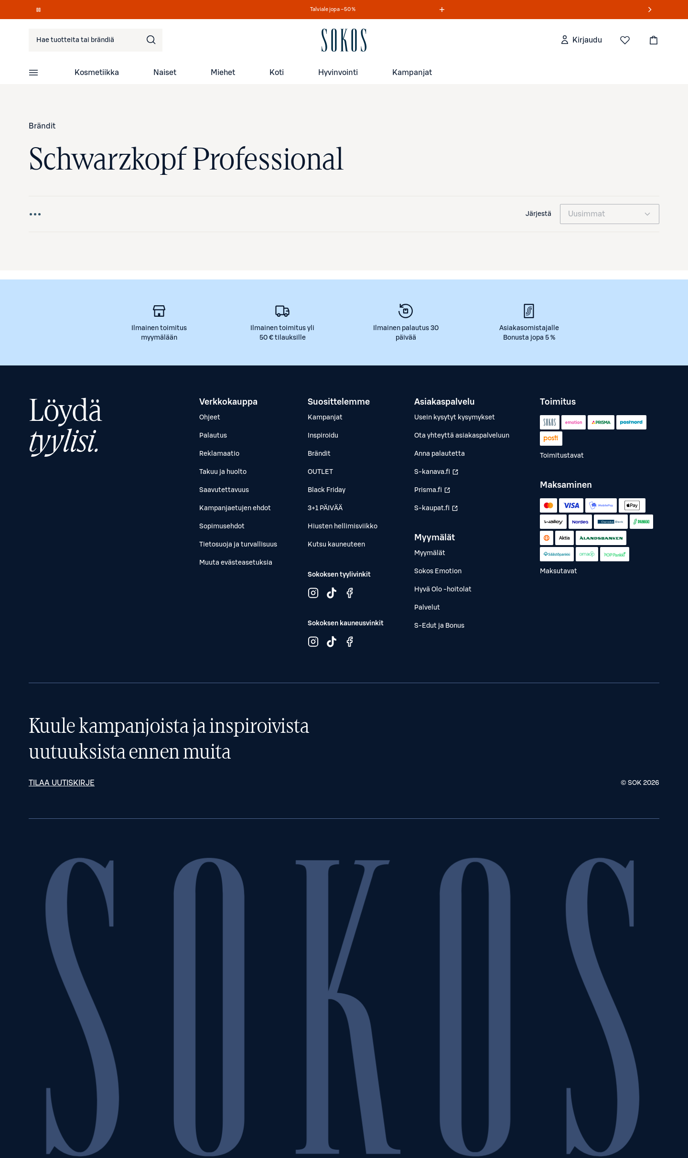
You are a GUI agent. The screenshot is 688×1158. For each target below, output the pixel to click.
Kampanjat (412, 72)
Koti (276, 72)
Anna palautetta (439, 453)
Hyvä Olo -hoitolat (443, 589)
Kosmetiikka (97, 72)
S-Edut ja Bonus (439, 625)
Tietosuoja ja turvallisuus (238, 544)
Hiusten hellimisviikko (342, 526)
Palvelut (427, 607)
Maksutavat (558, 571)
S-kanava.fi (437, 474)
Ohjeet (209, 417)
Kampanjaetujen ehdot (235, 508)
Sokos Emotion (438, 571)
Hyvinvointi (338, 72)
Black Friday (326, 490)
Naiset (164, 72)
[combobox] (95, 40)
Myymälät (429, 553)
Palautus (213, 435)
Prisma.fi (437, 492)
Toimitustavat (562, 455)
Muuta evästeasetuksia (235, 562)
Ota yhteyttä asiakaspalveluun (461, 435)
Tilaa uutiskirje (62, 783)
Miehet (223, 72)
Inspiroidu (323, 435)
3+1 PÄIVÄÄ (325, 508)
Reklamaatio (219, 453)
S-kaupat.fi (437, 510)
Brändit (42, 126)
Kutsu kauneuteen (336, 544)
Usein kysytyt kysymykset (454, 417)
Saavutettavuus (224, 490)
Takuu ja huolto (223, 472)
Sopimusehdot (222, 526)
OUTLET (320, 472)
